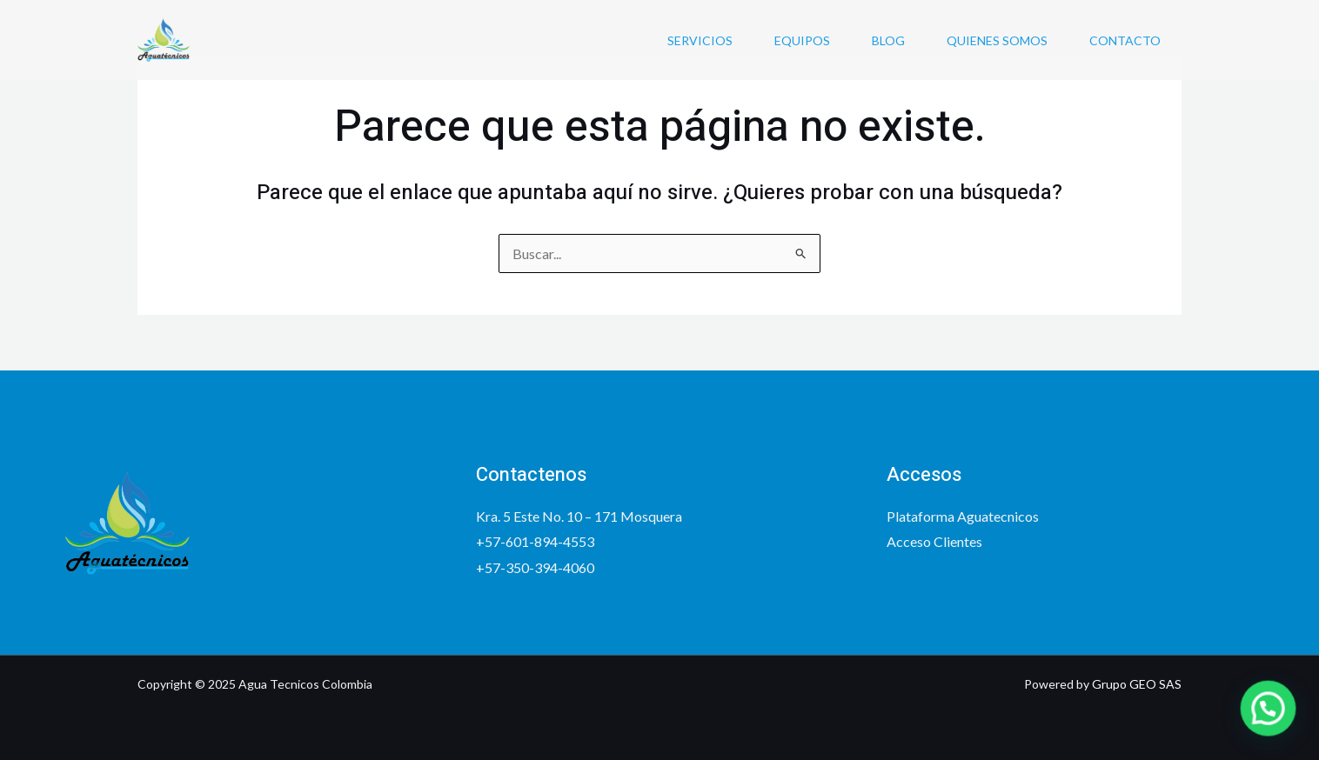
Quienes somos (997, 40)
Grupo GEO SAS (1137, 684)
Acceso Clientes (934, 541)
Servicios (700, 40)
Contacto (1125, 40)
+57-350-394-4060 (535, 567)
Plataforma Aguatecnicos (963, 516)
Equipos (802, 40)
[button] (1274, 724)
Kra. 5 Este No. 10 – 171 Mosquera (579, 516)
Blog (888, 40)
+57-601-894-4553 (535, 541)
